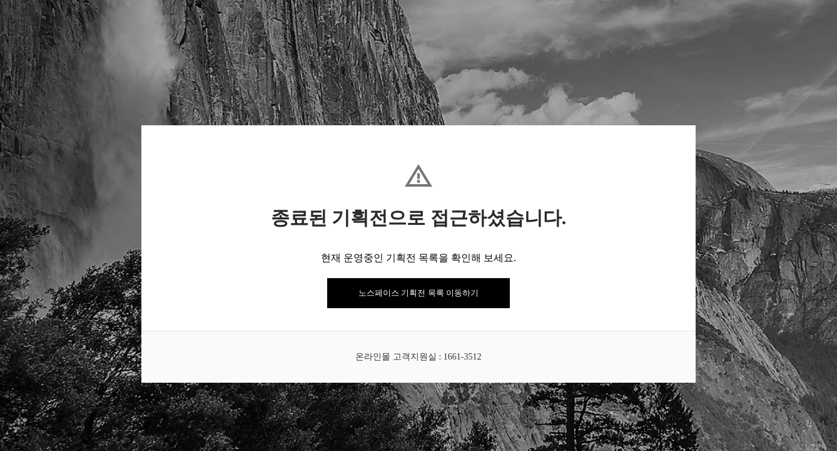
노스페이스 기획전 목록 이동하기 (418, 293)
